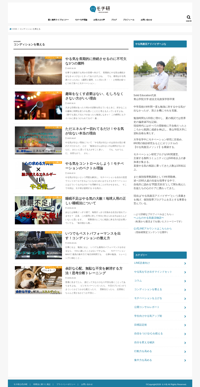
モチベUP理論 (81, 23)
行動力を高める (142, 349)
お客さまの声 (99, 23)
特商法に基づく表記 (43, 382)
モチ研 (164, 382)
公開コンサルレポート (146, 307)
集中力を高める (142, 358)
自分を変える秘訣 (143, 341)
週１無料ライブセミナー (58, 23)
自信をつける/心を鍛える (147, 332)
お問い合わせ (146, 23)
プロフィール (128, 23)
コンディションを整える (147, 291)
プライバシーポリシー (68, 382)
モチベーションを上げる (147, 299)
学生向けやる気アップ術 (147, 316)
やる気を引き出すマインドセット (152, 274)
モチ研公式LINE (20, 382)
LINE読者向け (141, 266)
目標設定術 (140, 324)
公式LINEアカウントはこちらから (152, 232)
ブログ (114, 23)
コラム (137, 282)
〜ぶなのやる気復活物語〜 (148, 221)
